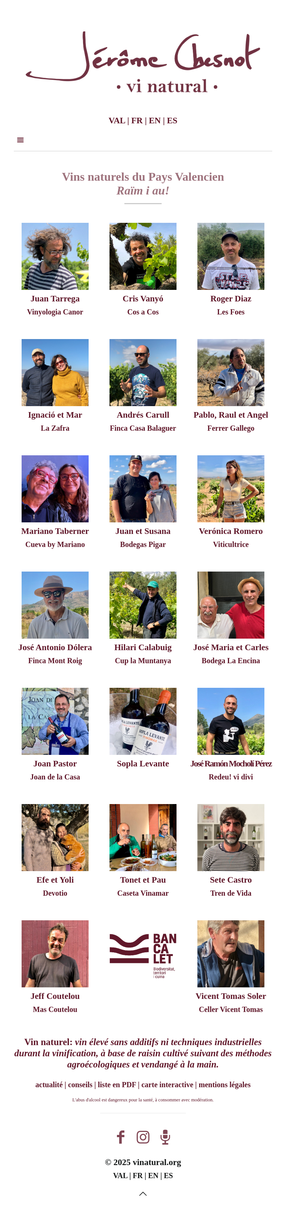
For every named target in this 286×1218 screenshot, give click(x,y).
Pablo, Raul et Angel (231, 415)
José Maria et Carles (230, 647)
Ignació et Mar (55, 415)
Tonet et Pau (143, 880)
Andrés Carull (143, 415)
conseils (80, 1085)
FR (137, 120)
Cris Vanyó (143, 298)
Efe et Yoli (55, 880)
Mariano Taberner (55, 531)
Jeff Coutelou (55, 996)
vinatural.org (157, 1162)
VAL (117, 120)
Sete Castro (231, 880)
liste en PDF (117, 1085)
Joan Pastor (55, 763)
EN (155, 120)
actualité (49, 1085)
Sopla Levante (143, 763)
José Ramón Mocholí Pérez (230, 763)
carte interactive (167, 1085)
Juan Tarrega (55, 298)
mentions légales (224, 1085)
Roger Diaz (230, 298)
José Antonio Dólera (55, 647)
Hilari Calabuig (143, 647)
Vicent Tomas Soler (231, 996)
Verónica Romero (231, 531)
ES (172, 120)
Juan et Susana (143, 531)
